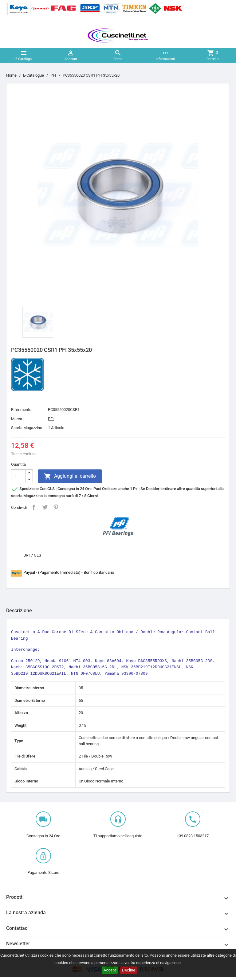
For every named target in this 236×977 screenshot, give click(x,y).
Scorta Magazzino (26, 427)
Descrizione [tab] (19, 610)
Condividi (33, 507)
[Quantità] (18, 476)
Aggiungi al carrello (70, 476)
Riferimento (21, 409)
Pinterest (56, 507)
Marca (16, 418)
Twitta (45, 507)
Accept (110, 970)
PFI (51, 418)
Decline (128, 970)
